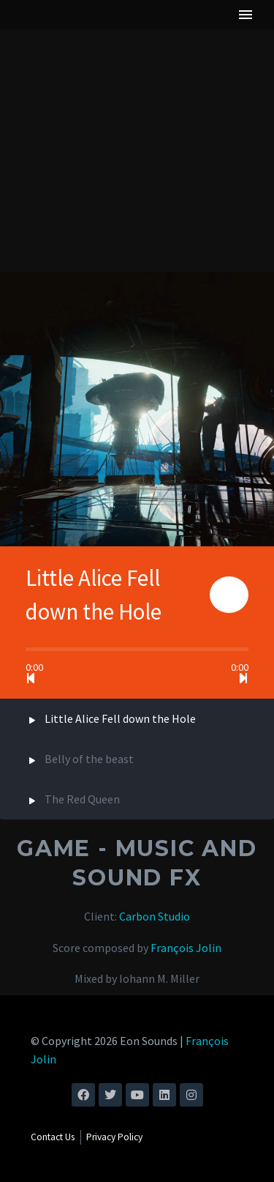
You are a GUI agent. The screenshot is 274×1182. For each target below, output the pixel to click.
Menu (245, 14)
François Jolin (186, 947)
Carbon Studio (154, 916)
